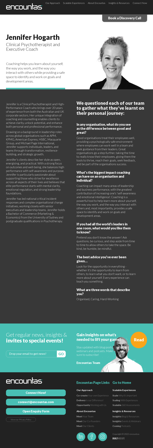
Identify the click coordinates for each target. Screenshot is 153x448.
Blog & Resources (126, 416)
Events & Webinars (127, 421)
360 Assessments (126, 405)
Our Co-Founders (88, 421)
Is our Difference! (90, 400)
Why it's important (125, 395)
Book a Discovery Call (124, 18)
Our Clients (85, 426)
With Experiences (125, 400)
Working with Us (91, 405)
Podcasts (122, 426)
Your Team (84, 416)
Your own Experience (92, 395)
